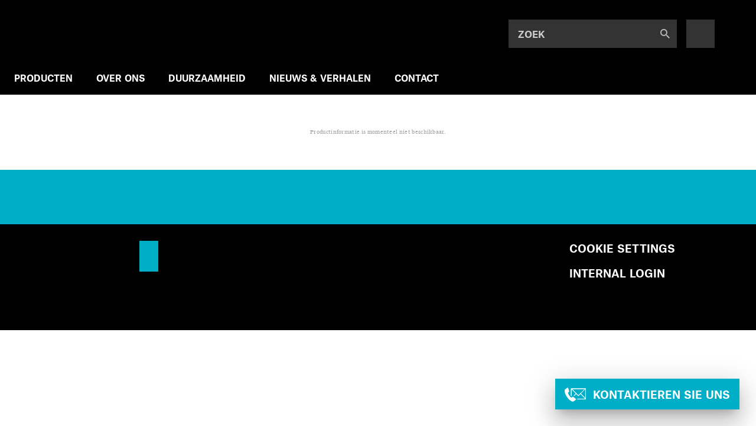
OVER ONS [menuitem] (120, 77)
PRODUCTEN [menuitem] (43, 77)
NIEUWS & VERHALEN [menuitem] (320, 77)
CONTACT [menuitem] (417, 77)
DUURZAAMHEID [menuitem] (207, 77)
